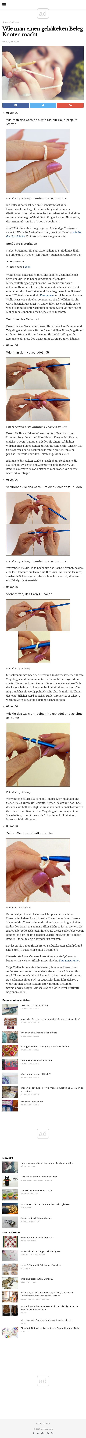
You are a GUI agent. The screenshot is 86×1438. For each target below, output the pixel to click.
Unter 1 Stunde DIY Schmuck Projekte (41, 1265)
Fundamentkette (69, 960)
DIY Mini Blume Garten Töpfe (36, 1190)
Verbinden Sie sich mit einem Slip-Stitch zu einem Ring (50, 1019)
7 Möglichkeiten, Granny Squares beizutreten (45, 1046)
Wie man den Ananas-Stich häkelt (39, 1032)
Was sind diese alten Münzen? (37, 1279)
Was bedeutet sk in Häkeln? (36, 1074)
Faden (27, 266)
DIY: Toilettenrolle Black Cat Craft (39, 1176)
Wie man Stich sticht (32, 1101)
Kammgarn (47, 295)
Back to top (43, 1424)
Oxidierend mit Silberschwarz (36, 1218)
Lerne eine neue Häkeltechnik (36, 1060)
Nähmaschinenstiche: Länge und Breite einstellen (47, 1163)
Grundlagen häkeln (10, 22)
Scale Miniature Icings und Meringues (40, 1251)
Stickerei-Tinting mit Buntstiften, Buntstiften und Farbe (50, 1328)
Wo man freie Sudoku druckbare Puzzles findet (46, 1320)
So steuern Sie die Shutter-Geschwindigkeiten (45, 1204)
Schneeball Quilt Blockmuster (37, 1237)
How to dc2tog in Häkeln (34, 1005)
